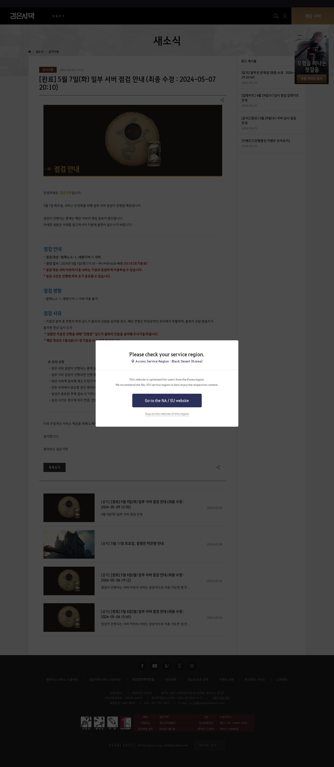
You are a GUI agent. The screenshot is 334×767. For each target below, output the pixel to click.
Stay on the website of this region (167, 413)
